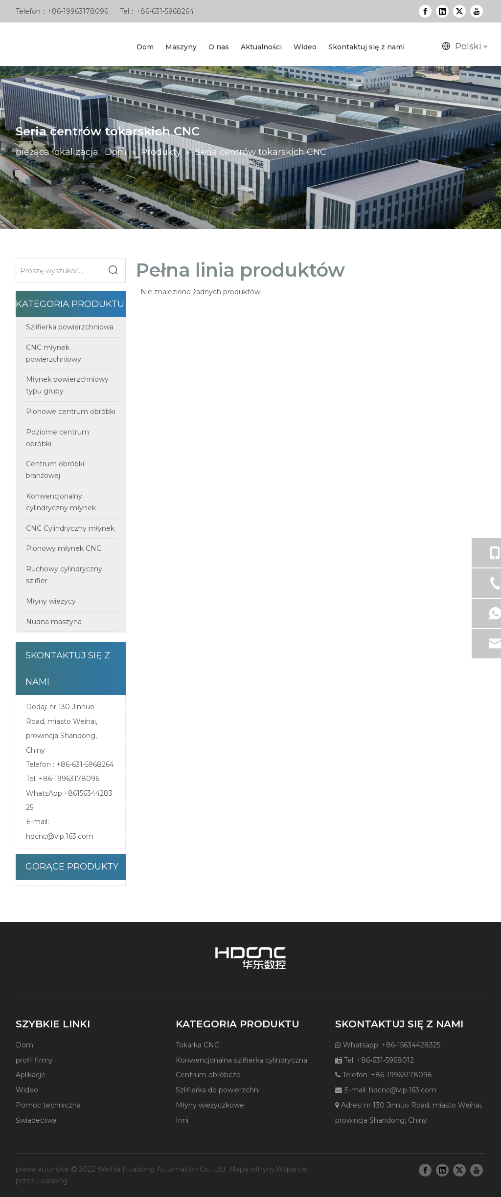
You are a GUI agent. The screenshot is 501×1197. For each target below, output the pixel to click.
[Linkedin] (442, 11)
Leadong (52, 1180)
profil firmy (34, 1060)
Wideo (27, 1090)
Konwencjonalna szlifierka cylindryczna (241, 1060)
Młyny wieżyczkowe (210, 1105)
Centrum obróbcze (208, 1074)
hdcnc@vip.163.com (59, 836)
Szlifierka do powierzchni (218, 1090)
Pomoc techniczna (48, 1105)
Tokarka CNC (197, 1045)
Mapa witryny (252, 1169)
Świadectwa (36, 1120)
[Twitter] (459, 11)
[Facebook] (425, 11)
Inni (182, 1120)
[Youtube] (476, 11)
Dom (24, 1045)
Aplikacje (31, 1074)
